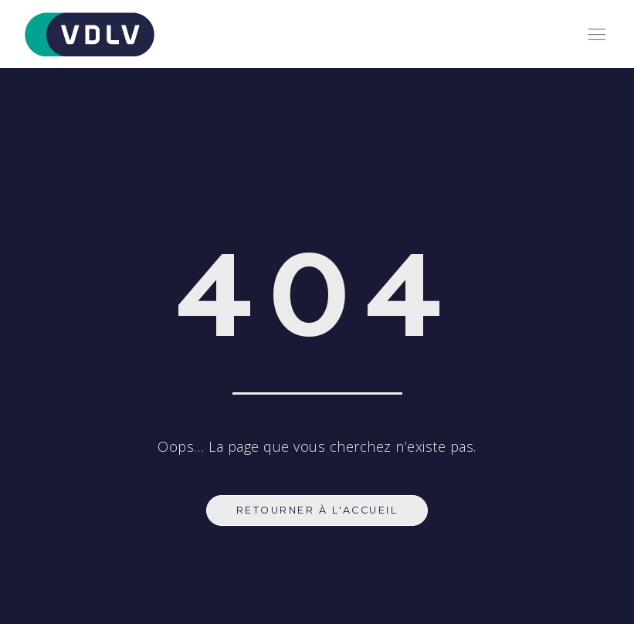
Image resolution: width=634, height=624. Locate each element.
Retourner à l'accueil (317, 510)
